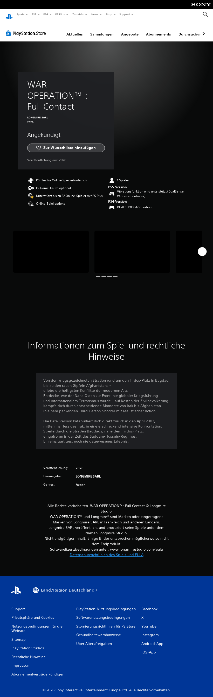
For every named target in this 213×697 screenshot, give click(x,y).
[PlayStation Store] (27, 28)
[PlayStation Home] (9, 14)
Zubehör (78, 14)
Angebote (130, 29)
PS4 (46, 14)
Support (124, 14)
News (94, 14)
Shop (108, 14)
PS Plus (60, 14)
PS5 (34, 14)
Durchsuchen (190, 29)
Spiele (20, 14)
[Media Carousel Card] (51, 247)
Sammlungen (102, 29)
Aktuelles (74, 29)
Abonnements (158, 29)
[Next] (202, 246)
